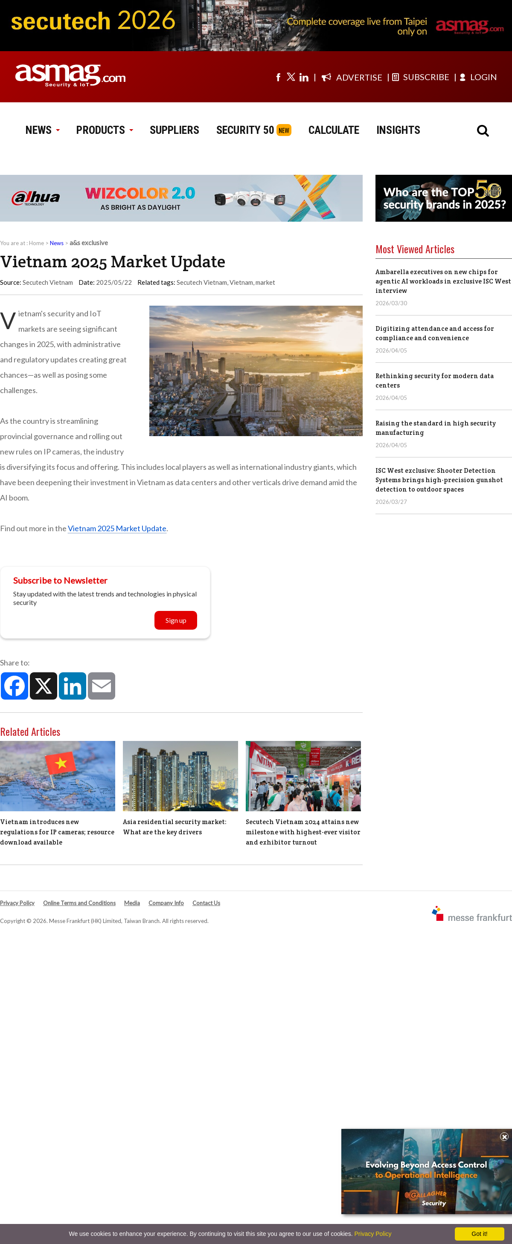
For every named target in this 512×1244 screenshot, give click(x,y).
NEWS (42, 130)
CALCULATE (333, 130)
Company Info (166, 903)
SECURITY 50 (245, 130)
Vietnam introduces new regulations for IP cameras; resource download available (57, 832)
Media (132, 903)
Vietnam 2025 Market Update (117, 528)
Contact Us (206, 903)
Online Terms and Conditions (79, 903)
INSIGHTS (398, 130)
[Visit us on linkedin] (304, 77)
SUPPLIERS (174, 130)
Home (36, 243)
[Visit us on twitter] (291, 76)
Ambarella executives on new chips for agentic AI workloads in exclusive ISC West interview (443, 281)
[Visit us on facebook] (278, 77)
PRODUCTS (104, 130)
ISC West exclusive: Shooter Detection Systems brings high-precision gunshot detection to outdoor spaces (439, 479)
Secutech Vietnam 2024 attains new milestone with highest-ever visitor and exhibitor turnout (303, 832)
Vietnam (241, 282)
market (265, 282)
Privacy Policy (17, 903)
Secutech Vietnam (202, 282)
